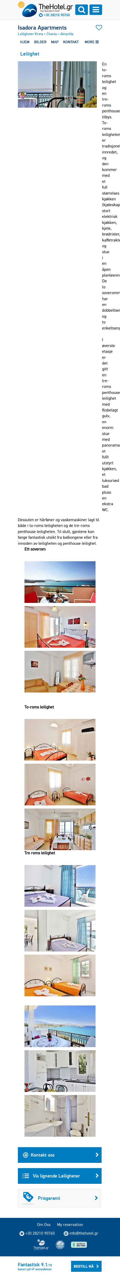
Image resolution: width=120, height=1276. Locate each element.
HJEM (24, 42)
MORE (92, 42)
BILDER (40, 42)
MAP (54, 42)
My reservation (70, 1224)
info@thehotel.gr (81, 1233)
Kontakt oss (61, 1155)
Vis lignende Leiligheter (61, 1176)
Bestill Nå (86, 1266)
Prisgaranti (60, 1198)
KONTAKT (71, 42)
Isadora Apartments (42, 27)
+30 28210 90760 (57, 15)
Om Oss (44, 1224)
